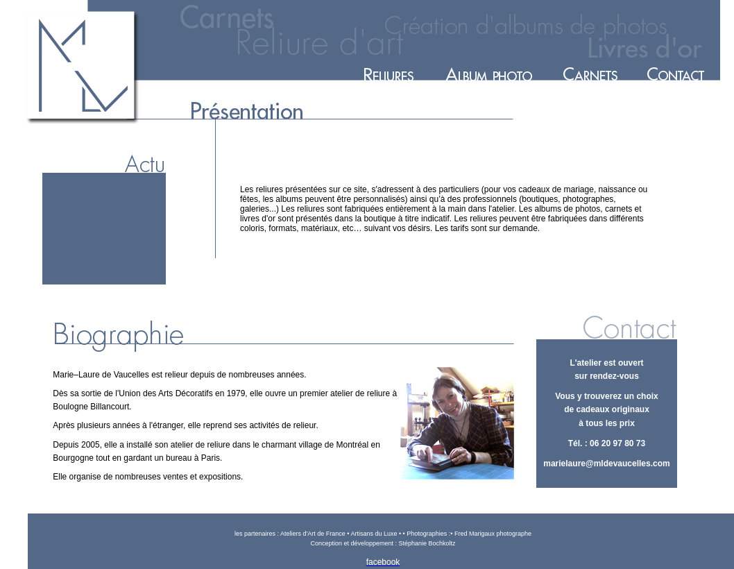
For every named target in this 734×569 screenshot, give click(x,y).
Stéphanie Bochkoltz (427, 543)
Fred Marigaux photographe (491, 533)
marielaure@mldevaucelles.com (606, 463)
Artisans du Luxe (374, 533)
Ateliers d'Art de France (313, 533)
